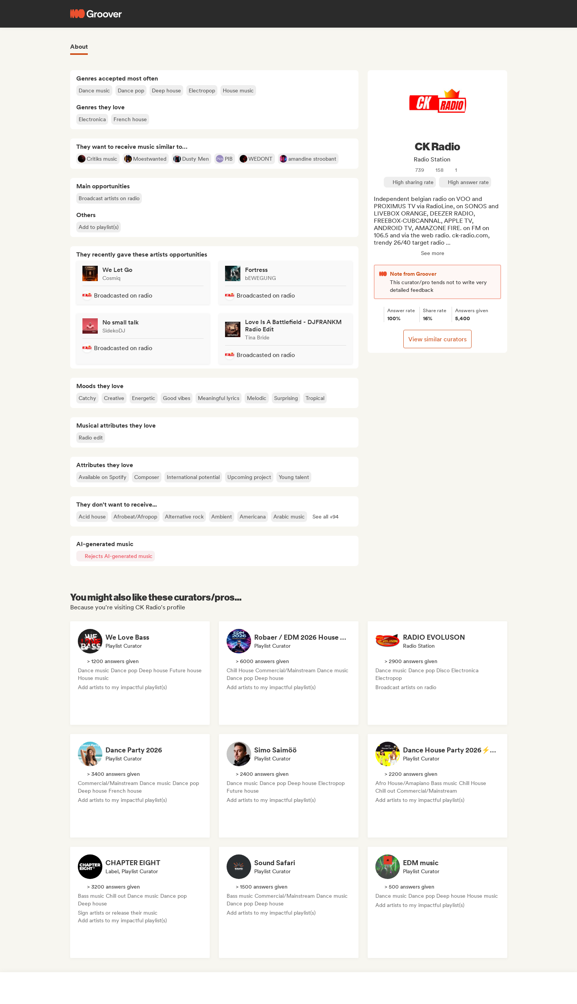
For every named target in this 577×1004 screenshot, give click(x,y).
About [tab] (79, 46)
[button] (325, 516)
